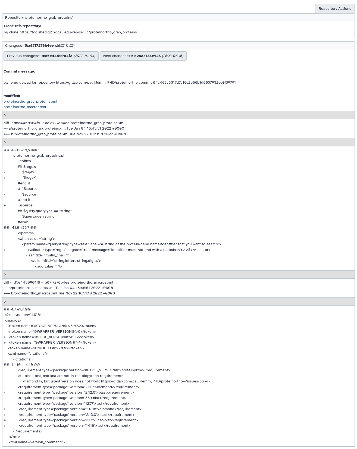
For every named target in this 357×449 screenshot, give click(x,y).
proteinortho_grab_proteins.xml (30, 101)
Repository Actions (335, 8)
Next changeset (143, 56)
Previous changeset (51, 56)
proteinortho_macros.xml (25, 107)
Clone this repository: (22, 26)
